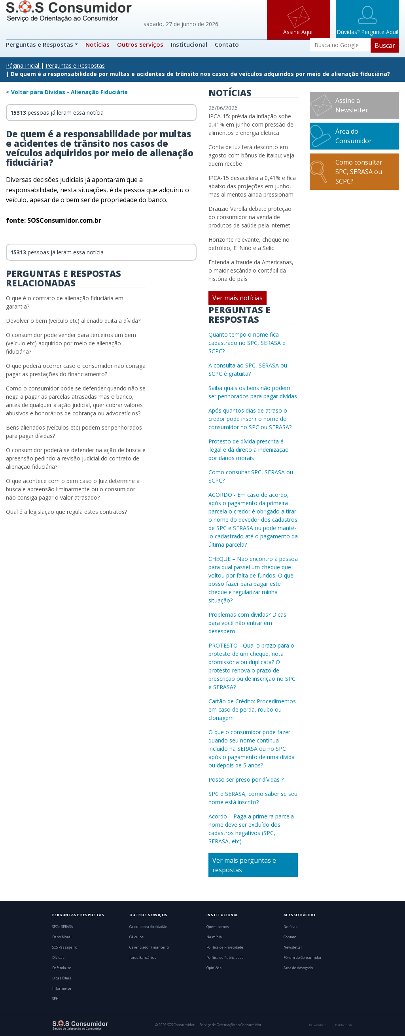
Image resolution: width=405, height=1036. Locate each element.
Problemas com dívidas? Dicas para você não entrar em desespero (247, 623)
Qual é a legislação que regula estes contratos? (66, 511)
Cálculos (136, 937)
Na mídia (214, 937)
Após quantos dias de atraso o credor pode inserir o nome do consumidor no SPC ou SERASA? (249, 419)
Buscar (385, 45)
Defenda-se (61, 968)
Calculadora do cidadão (148, 926)
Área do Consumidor (353, 136)
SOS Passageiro (64, 947)
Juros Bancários (142, 957)
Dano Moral (62, 937)
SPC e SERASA (62, 926)
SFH (55, 998)
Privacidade (317, 1025)
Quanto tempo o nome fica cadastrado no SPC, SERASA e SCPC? (247, 343)
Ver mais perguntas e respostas (244, 865)
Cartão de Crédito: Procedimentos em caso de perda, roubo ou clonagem (252, 709)
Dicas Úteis (61, 978)
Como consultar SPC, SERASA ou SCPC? (358, 172)
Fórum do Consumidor (303, 957)
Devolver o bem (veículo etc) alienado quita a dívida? (73, 320)
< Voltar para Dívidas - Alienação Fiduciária (67, 92)
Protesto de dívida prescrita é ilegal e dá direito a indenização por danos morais (248, 450)
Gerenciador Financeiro (149, 947)
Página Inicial (22, 65)
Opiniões (213, 968)
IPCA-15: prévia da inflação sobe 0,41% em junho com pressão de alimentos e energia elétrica (250, 124)
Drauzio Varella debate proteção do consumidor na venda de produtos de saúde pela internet (249, 217)
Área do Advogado (298, 968)
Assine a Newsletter (351, 105)
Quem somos (217, 926)
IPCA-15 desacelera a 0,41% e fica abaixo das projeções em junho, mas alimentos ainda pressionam (252, 186)
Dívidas (58, 957)
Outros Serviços (140, 44)
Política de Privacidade (224, 947)
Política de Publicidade (225, 957)
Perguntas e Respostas (40, 44)
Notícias (97, 44)
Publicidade (344, 1025)
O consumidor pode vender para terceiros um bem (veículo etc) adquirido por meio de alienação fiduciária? (71, 343)
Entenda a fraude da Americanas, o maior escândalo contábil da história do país (250, 270)
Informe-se (61, 988)
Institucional (189, 44)
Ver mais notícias (237, 298)
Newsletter (293, 947)
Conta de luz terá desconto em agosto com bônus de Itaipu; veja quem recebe (251, 155)
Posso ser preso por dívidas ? (246, 779)
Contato (227, 44)
